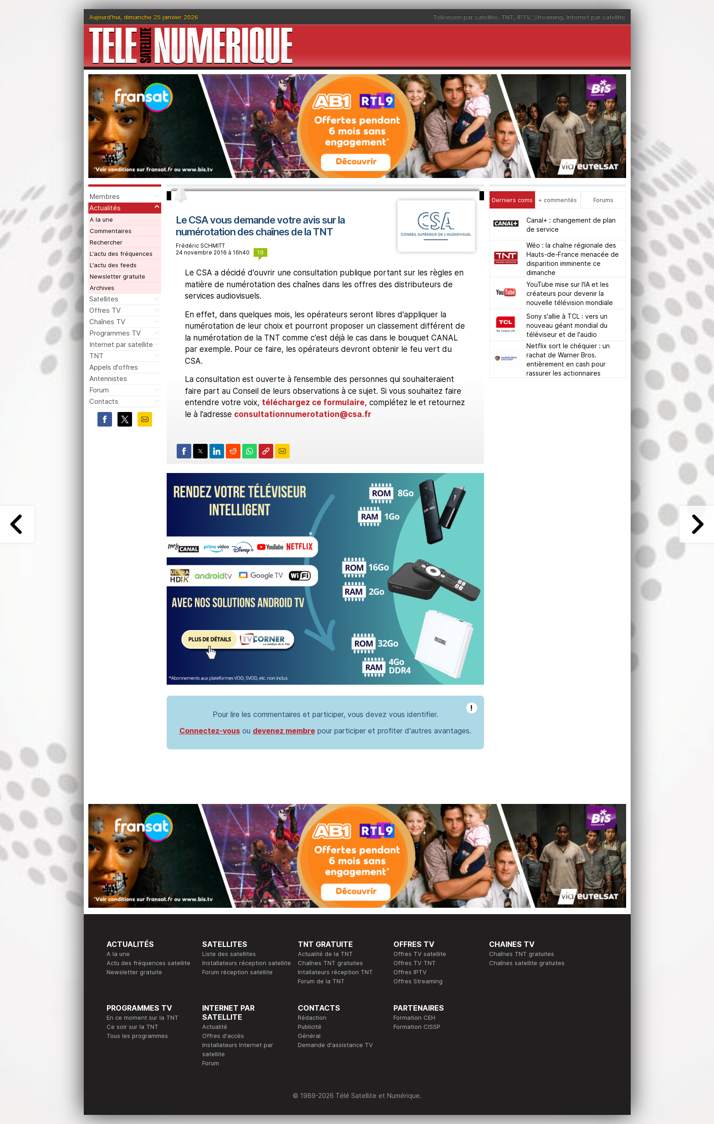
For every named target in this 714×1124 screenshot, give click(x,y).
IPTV (523, 16)
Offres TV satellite (419, 953)
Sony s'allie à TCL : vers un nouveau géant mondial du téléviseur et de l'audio (566, 325)
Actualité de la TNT (325, 953)
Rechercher (106, 242)
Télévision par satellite (465, 16)
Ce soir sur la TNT (132, 1026)
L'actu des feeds (113, 265)
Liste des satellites (229, 953)
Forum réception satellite (237, 972)
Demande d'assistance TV (335, 1044)
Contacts (103, 401)
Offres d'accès (223, 1035)
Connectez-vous (209, 730)
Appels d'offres (113, 367)
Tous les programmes (137, 1035)
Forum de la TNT (321, 981)
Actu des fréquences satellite (148, 962)
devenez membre (284, 730)
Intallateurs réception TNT (335, 972)
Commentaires (111, 230)
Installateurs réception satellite (246, 962)
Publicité (309, 1026)
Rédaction (312, 1017)
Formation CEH (414, 1017)
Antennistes (108, 378)
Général (309, 1035)
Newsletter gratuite (117, 276)
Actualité (214, 1026)
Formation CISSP (416, 1026)
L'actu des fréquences (121, 253)
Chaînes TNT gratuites (330, 962)
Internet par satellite (595, 16)
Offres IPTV (410, 972)
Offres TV (105, 310)
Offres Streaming (418, 981)
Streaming (548, 16)
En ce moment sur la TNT (142, 1017)
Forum (99, 390)
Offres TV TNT (414, 962)
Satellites (103, 299)
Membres (104, 196)
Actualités (105, 207)
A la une (101, 219)
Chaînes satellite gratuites (527, 962)
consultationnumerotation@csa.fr (302, 414)
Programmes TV (115, 333)
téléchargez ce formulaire (313, 402)
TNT (507, 16)
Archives (102, 287)
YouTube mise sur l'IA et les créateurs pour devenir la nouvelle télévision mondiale (569, 293)
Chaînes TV (107, 321)
